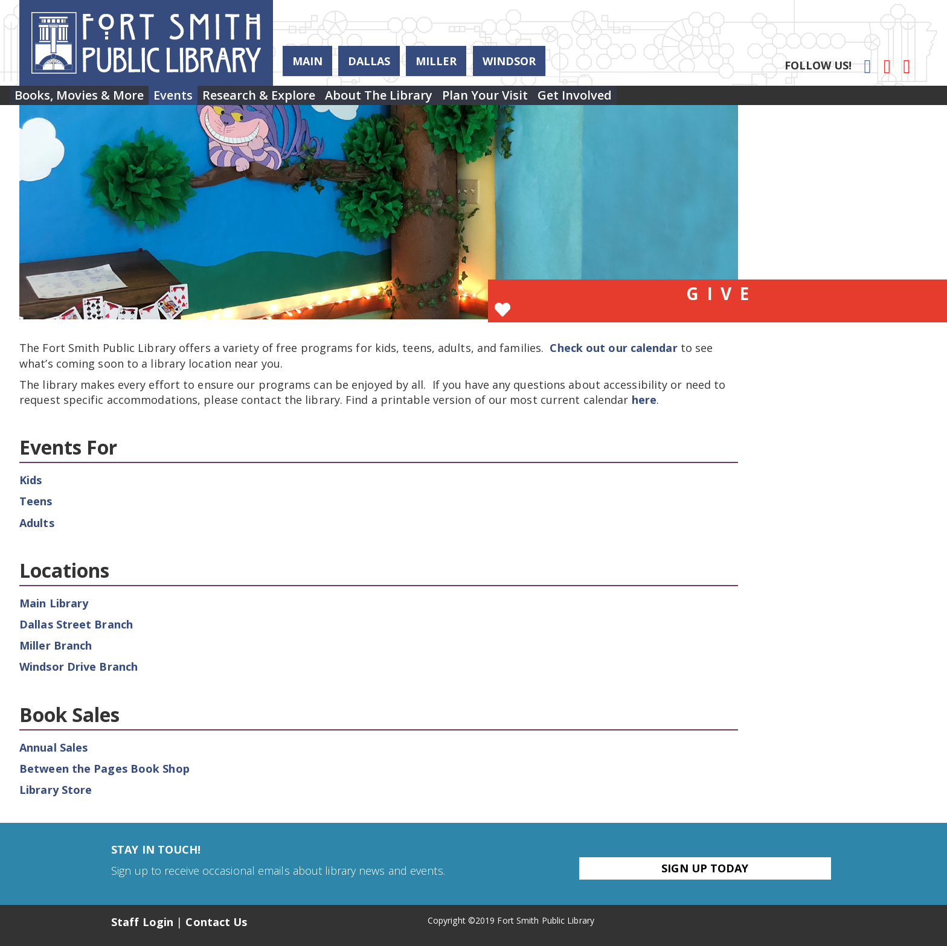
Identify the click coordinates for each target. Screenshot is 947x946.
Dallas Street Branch (76, 624)
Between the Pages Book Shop (104, 768)
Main (307, 61)
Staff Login (142, 922)
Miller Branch (55, 645)
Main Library (53, 603)
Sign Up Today (704, 868)
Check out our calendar (613, 347)
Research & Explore (295, 100)
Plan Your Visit (550, 100)
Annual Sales (53, 747)
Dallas (369, 61)
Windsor (509, 61)
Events (194, 100)
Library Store (55, 789)
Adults (36, 523)
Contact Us (216, 922)
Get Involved (654, 100)
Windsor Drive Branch (78, 666)
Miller (436, 61)
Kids (30, 480)
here (644, 399)
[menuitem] (86, 100)
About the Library (429, 100)
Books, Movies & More (86, 100)
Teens (36, 501)
